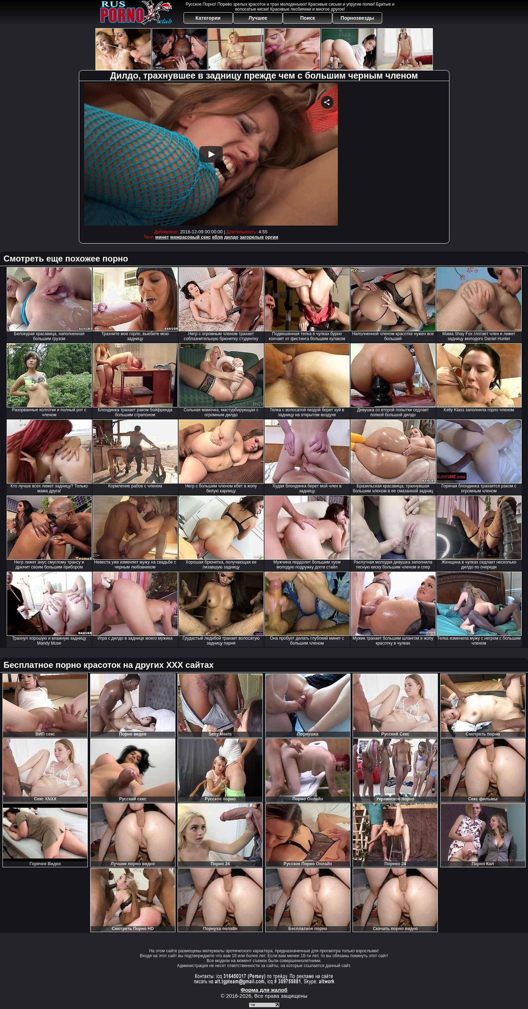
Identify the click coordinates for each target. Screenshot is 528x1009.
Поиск (307, 18)
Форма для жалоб (264, 990)
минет (162, 237)
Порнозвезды (357, 18)
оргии (271, 237)
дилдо (231, 237)
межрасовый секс (190, 237)
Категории (207, 18)
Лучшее (257, 18)
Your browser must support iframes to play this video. (211, 154)
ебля (217, 237)
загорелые (251, 237)
